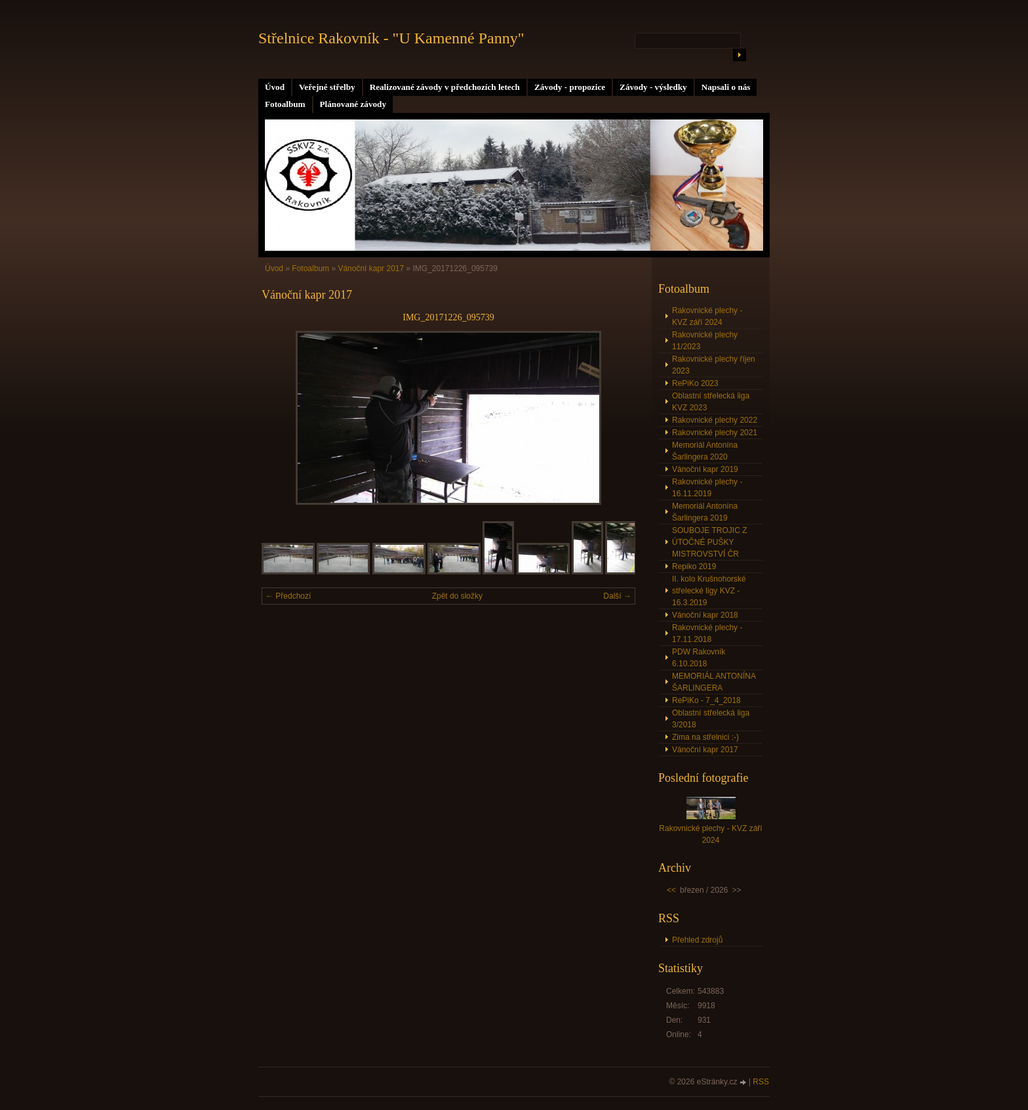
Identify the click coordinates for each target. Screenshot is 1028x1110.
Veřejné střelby (327, 87)
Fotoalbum (285, 104)
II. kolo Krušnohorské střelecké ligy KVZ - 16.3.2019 (709, 590)
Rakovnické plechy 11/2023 (705, 340)
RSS (761, 1081)
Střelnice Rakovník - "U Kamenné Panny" (391, 38)
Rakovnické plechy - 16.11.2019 (707, 487)
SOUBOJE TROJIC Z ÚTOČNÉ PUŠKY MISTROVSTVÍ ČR (709, 542)
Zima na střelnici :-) (705, 737)
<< (671, 890)
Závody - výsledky (653, 87)
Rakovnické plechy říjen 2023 (713, 364)
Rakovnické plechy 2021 (714, 432)
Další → (617, 596)
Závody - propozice (569, 87)
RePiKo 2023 (695, 383)
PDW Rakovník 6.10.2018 (698, 657)
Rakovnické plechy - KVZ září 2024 (707, 316)
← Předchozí (288, 596)
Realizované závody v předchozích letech (445, 87)
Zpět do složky (457, 596)
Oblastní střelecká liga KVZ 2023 (710, 401)
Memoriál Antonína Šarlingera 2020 (705, 450)
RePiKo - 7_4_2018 (706, 700)
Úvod (275, 87)
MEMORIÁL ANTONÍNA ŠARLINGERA (714, 682)
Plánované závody (353, 104)
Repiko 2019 (694, 566)
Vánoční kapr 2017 (371, 268)
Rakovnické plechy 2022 (714, 420)
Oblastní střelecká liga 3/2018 (710, 718)
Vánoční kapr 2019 (705, 469)
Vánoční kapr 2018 (705, 615)
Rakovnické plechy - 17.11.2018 (707, 633)
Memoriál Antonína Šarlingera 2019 (705, 512)
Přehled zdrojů (697, 940)
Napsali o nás (726, 87)
